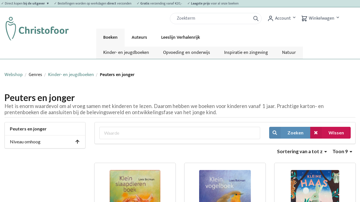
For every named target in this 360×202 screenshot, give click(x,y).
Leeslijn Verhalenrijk (180, 37)
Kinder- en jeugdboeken (126, 52)
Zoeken (286, 132)
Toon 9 (342, 151)
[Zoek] (213, 18)
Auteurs (139, 37)
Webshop (13, 75)
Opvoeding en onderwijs (186, 52)
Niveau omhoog (45, 141)
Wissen (327, 132)
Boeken (110, 37)
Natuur (289, 52)
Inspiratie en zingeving (246, 52)
